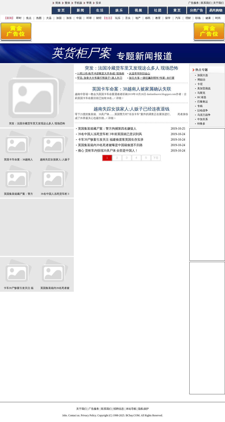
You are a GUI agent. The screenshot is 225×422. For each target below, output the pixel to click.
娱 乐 (119, 10)
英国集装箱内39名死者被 (54, 288)
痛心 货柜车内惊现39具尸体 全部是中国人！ (108, 150)
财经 (99, 18)
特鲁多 (201, 123)
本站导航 (131, 408)
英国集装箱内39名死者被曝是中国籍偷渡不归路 (110, 145)
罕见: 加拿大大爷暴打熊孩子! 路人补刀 (99, 77)
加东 (69, 18)
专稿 (200, 106)
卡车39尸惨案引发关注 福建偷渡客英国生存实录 (110, 139)
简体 (58, 2)
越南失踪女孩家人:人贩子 (55, 159)
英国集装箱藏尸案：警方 (18, 193)
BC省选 (201, 97)
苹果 (89, 2)
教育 (158, 18)
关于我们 (218, 2)
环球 (89, 18)
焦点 (28, 18)
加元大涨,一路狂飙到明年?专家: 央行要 (151, 77)
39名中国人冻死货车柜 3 (55, 193)
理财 (188, 18)
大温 (48, 18)
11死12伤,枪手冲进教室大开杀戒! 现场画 (100, 73)
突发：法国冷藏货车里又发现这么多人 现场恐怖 (37, 123)
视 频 (138, 10)
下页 (155, 157)
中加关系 (202, 119)
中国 (79, 18)
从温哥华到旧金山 (139, 73)
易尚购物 (215, 10)
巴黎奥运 (202, 101)
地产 (138, 18)
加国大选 (202, 75)
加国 (59, 18)
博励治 (201, 79)
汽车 (178, 18)
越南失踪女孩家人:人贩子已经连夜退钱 (132, 108)
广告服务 (193, 2)
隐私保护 (143, 408)
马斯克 (201, 92)
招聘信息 (118, 408)
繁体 (67, 2)
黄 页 (177, 10)
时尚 (218, 18)
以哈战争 (202, 110)
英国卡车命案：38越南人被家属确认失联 (131, 88)
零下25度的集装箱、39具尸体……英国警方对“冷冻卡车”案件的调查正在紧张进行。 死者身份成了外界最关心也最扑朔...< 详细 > (134, 113)
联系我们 (206, 2)
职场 (198, 18)
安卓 (98, 2)
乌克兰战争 (203, 114)
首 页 (61, 10)
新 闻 (80, 10)
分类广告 (196, 10)
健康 (208, 18)
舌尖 (128, 18)
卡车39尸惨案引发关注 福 (18, 288)
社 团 (157, 10)
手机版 (78, 2)
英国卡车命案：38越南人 (18, 159)
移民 (148, 18)
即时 (19, 18)
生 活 (99, 10)
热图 (39, 18)
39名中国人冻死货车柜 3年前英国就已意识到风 (110, 134)
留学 (168, 18)
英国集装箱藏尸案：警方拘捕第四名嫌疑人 (107, 128)
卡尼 (200, 84)
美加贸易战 (203, 88)
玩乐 (117, 18)
